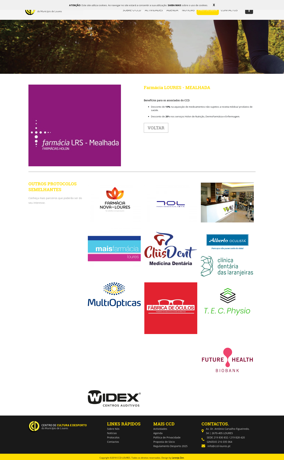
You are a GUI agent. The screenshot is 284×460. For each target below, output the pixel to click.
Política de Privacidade (167, 437)
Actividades (160, 428)
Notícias (112, 433)
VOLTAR (156, 128)
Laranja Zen (178, 457)
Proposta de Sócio (164, 441)
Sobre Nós (113, 428)
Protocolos (113, 437)
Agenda (158, 433)
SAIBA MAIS (175, 5)
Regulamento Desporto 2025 (170, 446)
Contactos (113, 441)
